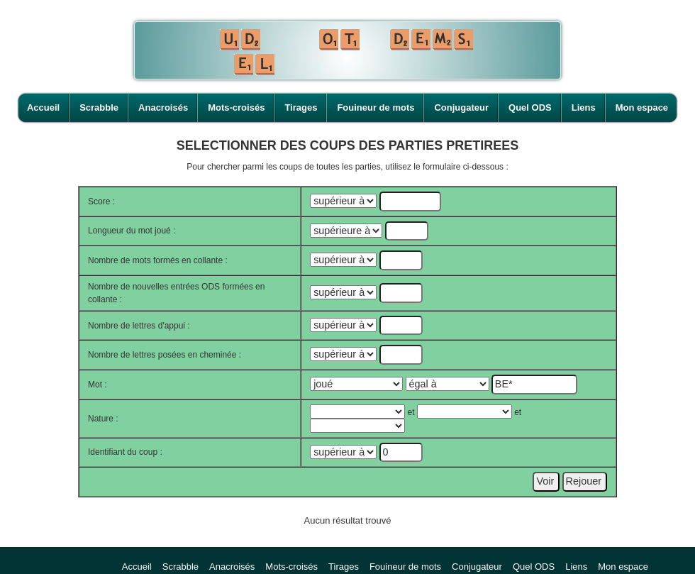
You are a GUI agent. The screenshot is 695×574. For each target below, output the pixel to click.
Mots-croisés (236, 107)
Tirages (300, 107)
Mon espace (642, 107)
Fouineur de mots (375, 107)
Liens (584, 107)
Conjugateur (461, 107)
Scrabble (98, 107)
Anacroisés (163, 107)
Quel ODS (530, 107)
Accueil (43, 107)
